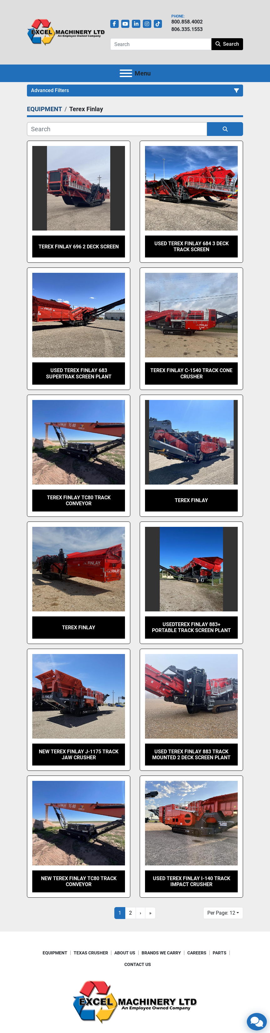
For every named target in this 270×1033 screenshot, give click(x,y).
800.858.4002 (187, 22)
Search (227, 44)
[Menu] (126, 73)
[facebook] (114, 24)
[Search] (160, 44)
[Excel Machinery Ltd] (135, 1002)
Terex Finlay (191, 500)
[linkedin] (136, 24)
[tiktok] (158, 24)
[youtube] (125, 24)
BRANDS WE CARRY (161, 952)
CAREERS (196, 952)
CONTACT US (137, 964)
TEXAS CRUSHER (91, 952)
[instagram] (147, 24)
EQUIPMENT (55, 952)
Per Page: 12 (221, 913)
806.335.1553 (187, 29)
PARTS (219, 952)
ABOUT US (124, 952)
